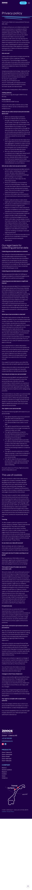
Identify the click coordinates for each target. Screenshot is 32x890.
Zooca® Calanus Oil (7, 752)
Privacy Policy (10, 811)
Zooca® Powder (6, 756)
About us (4, 767)
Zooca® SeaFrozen (6, 758)
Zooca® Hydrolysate (7, 754)
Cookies (4, 811)
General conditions (7, 769)
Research (4, 772)
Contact (23, 3)
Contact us (4, 778)
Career (4, 776)
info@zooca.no (7, 741)
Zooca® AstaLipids (6, 760)
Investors (4, 774)
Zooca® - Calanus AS (9, 735)
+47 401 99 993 (7, 738)
